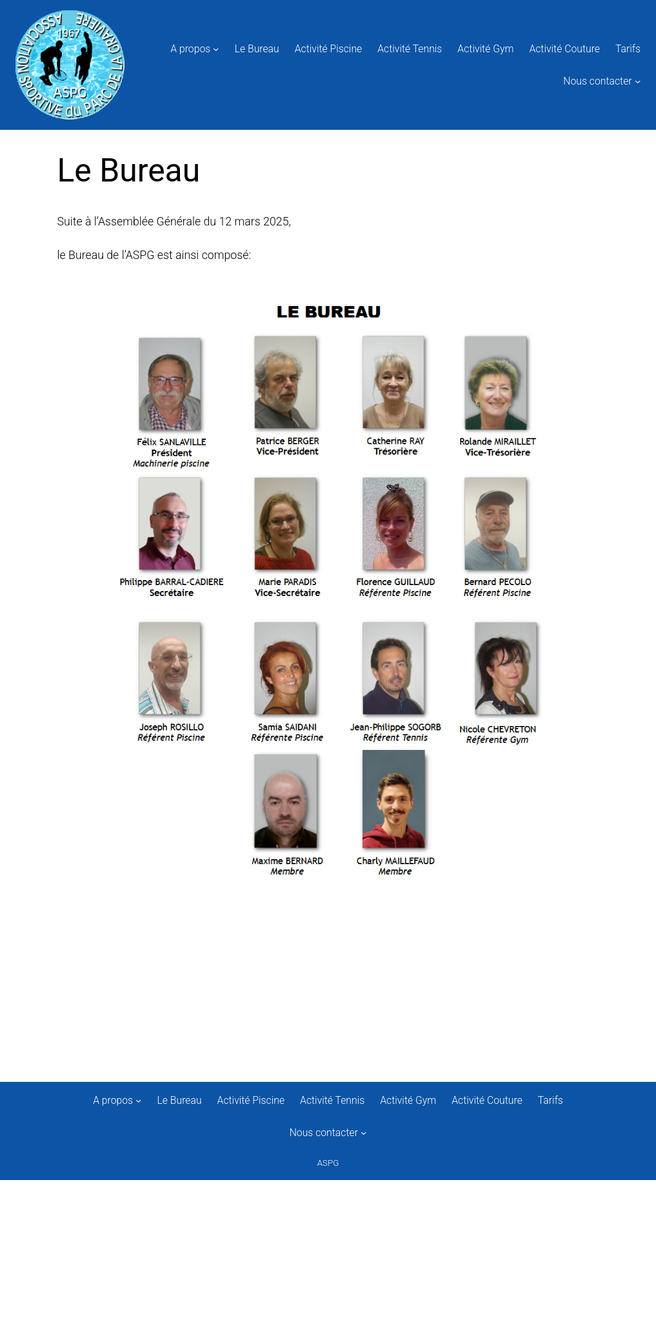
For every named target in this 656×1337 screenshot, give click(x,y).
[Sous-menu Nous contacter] (638, 80)
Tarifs (628, 49)
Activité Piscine (329, 49)
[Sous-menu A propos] (216, 49)
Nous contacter (597, 81)
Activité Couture (564, 49)
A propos (190, 49)
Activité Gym (485, 49)
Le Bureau (257, 49)
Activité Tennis (409, 49)
